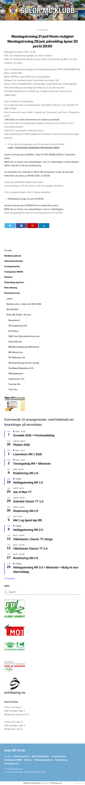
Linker (9, 298)
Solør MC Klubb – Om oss (18, 314)
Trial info (12, 389)
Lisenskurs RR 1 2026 (27, 454)
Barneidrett (14, 320)
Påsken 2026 (21, 444)
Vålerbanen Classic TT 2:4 (30, 548)
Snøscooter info (16, 379)
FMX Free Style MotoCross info (24, 336)
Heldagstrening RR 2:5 (28, 530)
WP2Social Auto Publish (31, 783)
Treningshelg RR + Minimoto (32, 463)
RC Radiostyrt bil (16, 357)
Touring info (14, 384)
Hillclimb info (15, 341)
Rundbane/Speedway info (21, 368)
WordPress (18, 772)
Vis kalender (9, 578)
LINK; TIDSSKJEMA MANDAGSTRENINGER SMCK (34, 148)
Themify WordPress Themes (35, 772)
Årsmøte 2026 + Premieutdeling (34, 435)
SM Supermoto (15, 373)
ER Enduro (13, 331)
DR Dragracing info (17, 325)
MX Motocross (15, 352)
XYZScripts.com (56, 783)
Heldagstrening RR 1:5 (28, 482)
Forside (8, 250)
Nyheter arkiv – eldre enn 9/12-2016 (23, 304)
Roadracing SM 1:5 (25, 473)
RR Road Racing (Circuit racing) (23, 363)
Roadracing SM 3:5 (25, 558)
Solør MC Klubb (12, 769)
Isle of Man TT (22, 492)
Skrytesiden (12, 309)
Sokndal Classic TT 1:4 (28, 501)
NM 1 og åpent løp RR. (27, 520)
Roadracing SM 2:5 (25, 511)
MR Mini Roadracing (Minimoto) (23, 347)
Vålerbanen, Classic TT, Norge (33, 539)
